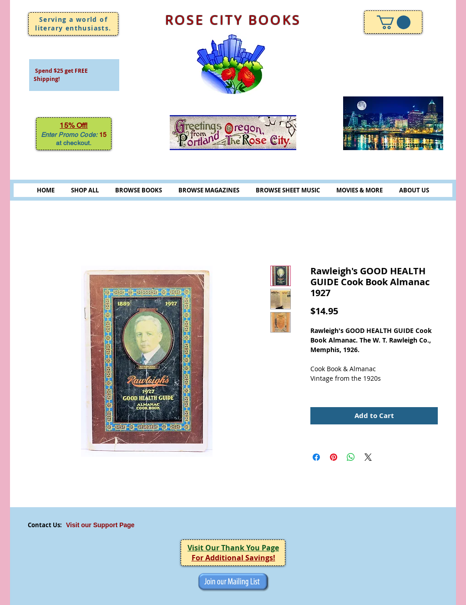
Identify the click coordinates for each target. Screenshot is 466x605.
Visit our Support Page (100, 525)
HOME (46, 190)
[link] (393, 22)
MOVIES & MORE (359, 190)
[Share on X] (368, 457)
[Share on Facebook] (316, 457)
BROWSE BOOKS (138, 190)
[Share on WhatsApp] (350, 457)
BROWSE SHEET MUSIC (288, 190)
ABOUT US (414, 190)
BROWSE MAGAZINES (208, 190)
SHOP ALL (85, 190)
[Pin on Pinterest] (333, 457)
